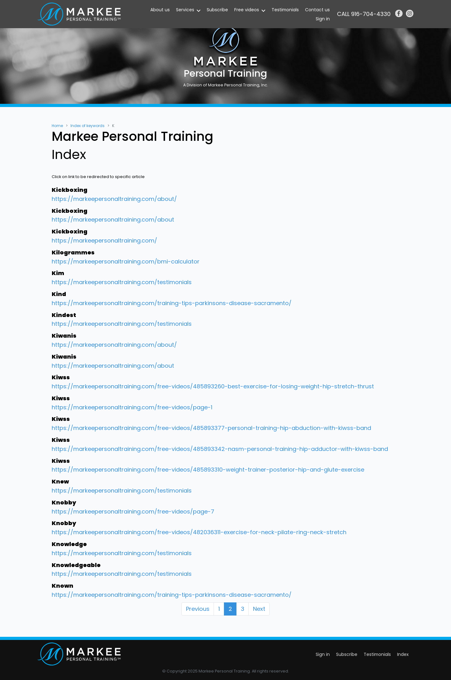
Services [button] (185, 10)
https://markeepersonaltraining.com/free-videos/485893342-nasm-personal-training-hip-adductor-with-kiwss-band (220, 449)
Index (403, 654)
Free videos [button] (246, 10)
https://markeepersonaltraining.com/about (113, 219)
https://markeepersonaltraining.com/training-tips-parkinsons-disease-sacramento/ (172, 303)
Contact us (317, 10)
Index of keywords (87, 125)
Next (259, 609)
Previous (198, 609)
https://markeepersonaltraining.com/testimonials (122, 282)
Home (57, 125)
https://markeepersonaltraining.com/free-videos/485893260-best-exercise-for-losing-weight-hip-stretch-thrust (213, 386)
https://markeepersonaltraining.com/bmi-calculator (126, 261)
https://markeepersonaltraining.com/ (104, 240)
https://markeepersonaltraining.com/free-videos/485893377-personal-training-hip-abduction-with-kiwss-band (211, 428)
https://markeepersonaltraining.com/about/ (114, 199)
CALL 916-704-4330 (364, 14)
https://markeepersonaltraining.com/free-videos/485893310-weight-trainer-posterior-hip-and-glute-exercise (208, 469)
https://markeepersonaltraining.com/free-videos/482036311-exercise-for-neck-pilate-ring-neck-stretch (199, 532)
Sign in (323, 19)
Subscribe (217, 10)
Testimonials (285, 10)
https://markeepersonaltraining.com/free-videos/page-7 (133, 511)
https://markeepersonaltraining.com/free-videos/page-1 (132, 407)
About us (160, 10)
